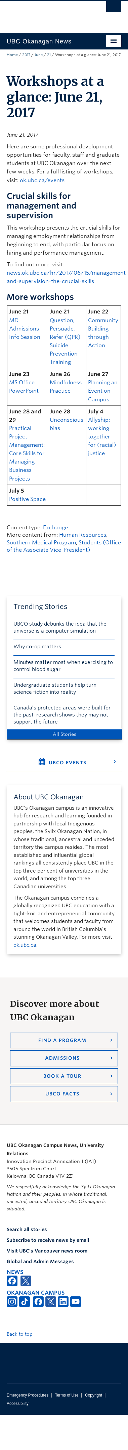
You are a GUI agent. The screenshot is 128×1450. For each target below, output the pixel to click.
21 (49, 54)
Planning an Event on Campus (103, 390)
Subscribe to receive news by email (48, 1240)
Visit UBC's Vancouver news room (47, 1251)
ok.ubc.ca (24, 945)
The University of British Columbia (47, 13)
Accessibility (18, 1403)
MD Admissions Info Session (24, 328)
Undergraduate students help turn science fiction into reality (54, 688)
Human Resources (82, 535)
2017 (26, 54)
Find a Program (62, 1040)
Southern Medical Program (41, 542)
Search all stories (27, 1229)
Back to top (23, 1334)
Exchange (55, 527)
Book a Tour (62, 1076)
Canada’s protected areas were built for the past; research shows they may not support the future (62, 715)
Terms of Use (67, 1395)
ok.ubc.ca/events (42, 180)
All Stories (64, 734)
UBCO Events (67, 762)
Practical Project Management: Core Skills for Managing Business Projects (27, 453)
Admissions (62, 1058)
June (39, 54)
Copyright (93, 1395)
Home (12, 54)
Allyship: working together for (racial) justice (102, 436)
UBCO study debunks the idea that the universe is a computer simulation (59, 627)
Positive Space (27, 499)
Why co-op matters (37, 647)
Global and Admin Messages (40, 1261)
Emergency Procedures (27, 1395)
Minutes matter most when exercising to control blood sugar (63, 665)
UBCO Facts (62, 1093)
